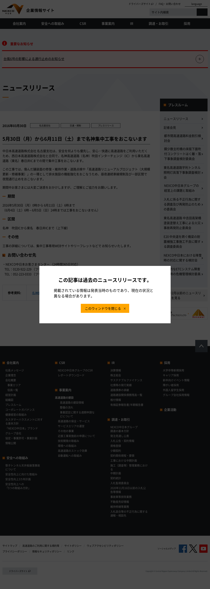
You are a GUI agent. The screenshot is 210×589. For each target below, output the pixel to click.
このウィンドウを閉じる (103, 308)
